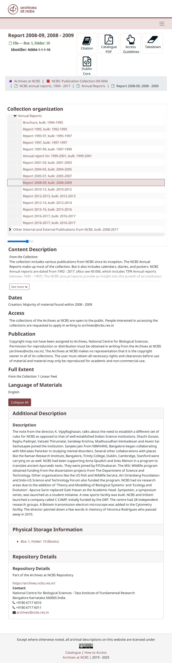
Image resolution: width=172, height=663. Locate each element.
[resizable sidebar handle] (20, 241)
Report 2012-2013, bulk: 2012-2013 (49, 196)
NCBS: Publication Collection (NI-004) (80, 81)
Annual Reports (93, 86)
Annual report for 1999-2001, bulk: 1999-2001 (57, 156)
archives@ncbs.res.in (33, 612)
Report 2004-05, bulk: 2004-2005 (47, 169)
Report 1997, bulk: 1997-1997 (45, 142)
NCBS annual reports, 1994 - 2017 (44, 86)
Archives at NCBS (27, 81)
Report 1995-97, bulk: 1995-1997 (47, 136)
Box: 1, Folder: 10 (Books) (40, 541)
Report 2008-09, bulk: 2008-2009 (47, 182)
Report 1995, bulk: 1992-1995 (45, 129)
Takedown (153, 42)
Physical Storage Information (48, 529)
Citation (87, 43)
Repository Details (35, 556)
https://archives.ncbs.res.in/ (34, 583)
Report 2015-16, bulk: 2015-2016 (47, 209)
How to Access (95, 652)
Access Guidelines (131, 44)
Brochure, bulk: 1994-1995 (43, 122)
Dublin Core (87, 66)
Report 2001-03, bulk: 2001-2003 (47, 162)
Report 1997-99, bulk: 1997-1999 (47, 149)
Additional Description (40, 413)
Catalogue (73, 652)
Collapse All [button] (19, 402)
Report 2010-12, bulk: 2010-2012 (47, 189)
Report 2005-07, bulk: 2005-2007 (47, 176)
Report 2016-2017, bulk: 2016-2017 (49, 216)
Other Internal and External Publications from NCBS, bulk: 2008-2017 (65, 229)
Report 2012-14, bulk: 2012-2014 (47, 202)
